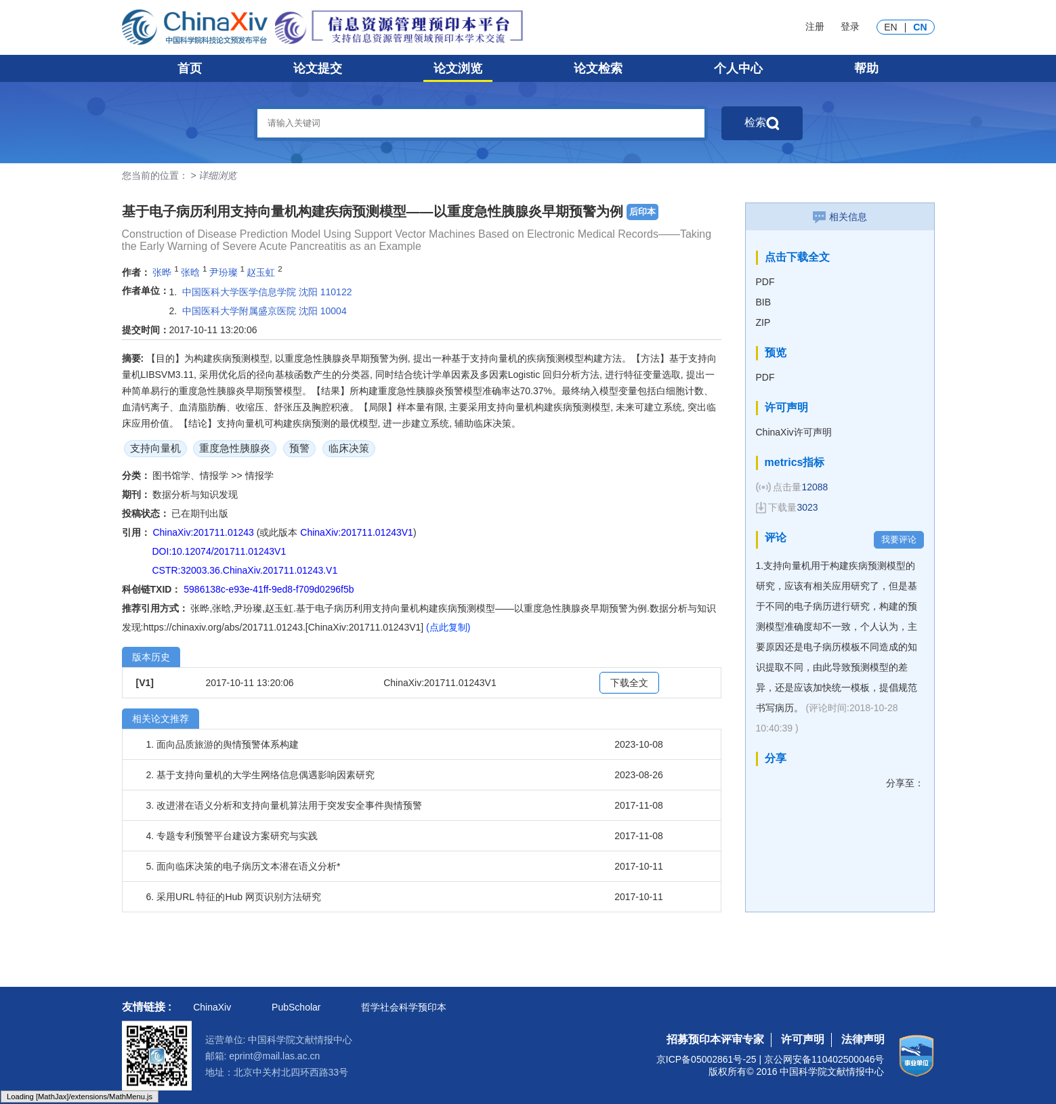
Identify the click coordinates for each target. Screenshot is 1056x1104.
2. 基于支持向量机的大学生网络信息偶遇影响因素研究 (260, 774)
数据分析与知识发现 (195, 494)
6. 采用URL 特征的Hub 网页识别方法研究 (234, 896)
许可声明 (802, 1039)
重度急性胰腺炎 (234, 448)
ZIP (763, 322)
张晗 (190, 271)
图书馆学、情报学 (191, 475)
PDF (765, 281)
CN (920, 27)
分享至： (905, 783)
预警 (299, 448)
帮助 (866, 68)
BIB (764, 302)
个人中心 (738, 68)
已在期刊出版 (199, 513)
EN (890, 27)
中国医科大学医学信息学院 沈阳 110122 (267, 291)
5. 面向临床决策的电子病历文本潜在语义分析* (243, 866)
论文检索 (598, 68)
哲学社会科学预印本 (403, 1007)
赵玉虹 (261, 271)
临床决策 (349, 448)
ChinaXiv (212, 1007)
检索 (762, 123)
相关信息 (840, 216)
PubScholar (296, 1007)
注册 (814, 26)
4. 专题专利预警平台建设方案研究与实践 (232, 835)
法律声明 (863, 1039)
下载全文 (629, 682)
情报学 (259, 475)
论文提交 (317, 68)
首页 (189, 68)
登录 (850, 26)
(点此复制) (448, 627)
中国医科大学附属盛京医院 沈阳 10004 (264, 310)
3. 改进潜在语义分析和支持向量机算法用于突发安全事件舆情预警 (284, 805)
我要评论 (898, 539)
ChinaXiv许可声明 (794, 432)
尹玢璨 (223, 271)
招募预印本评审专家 (715, 1039)
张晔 (161, 271)
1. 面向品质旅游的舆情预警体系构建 (222, 744)
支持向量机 (155, 448)
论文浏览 (458, 68)
